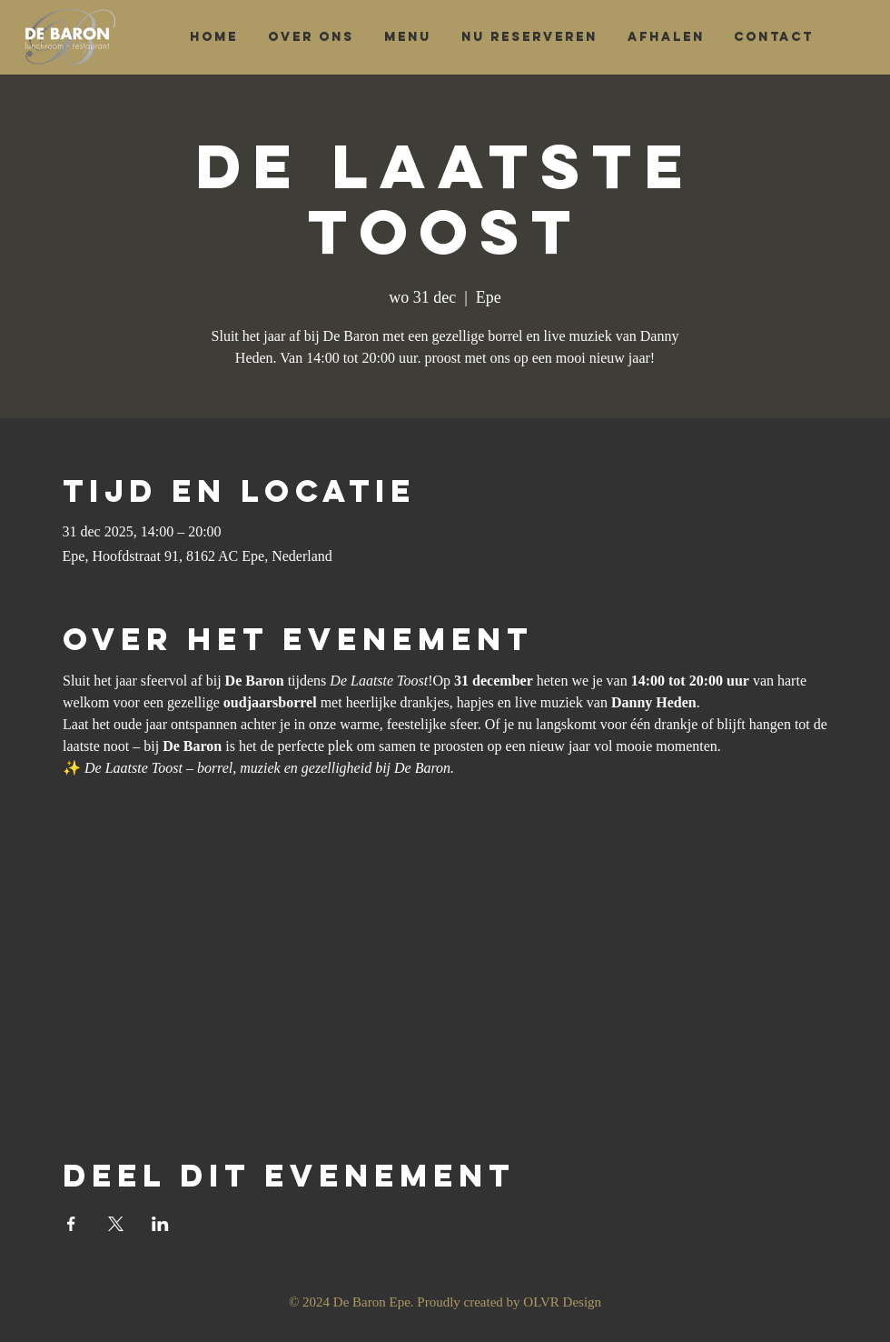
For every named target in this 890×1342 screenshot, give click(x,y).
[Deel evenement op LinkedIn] (160, 1224)
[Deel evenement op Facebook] (71, 1224)
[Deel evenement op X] (115, 1224)
